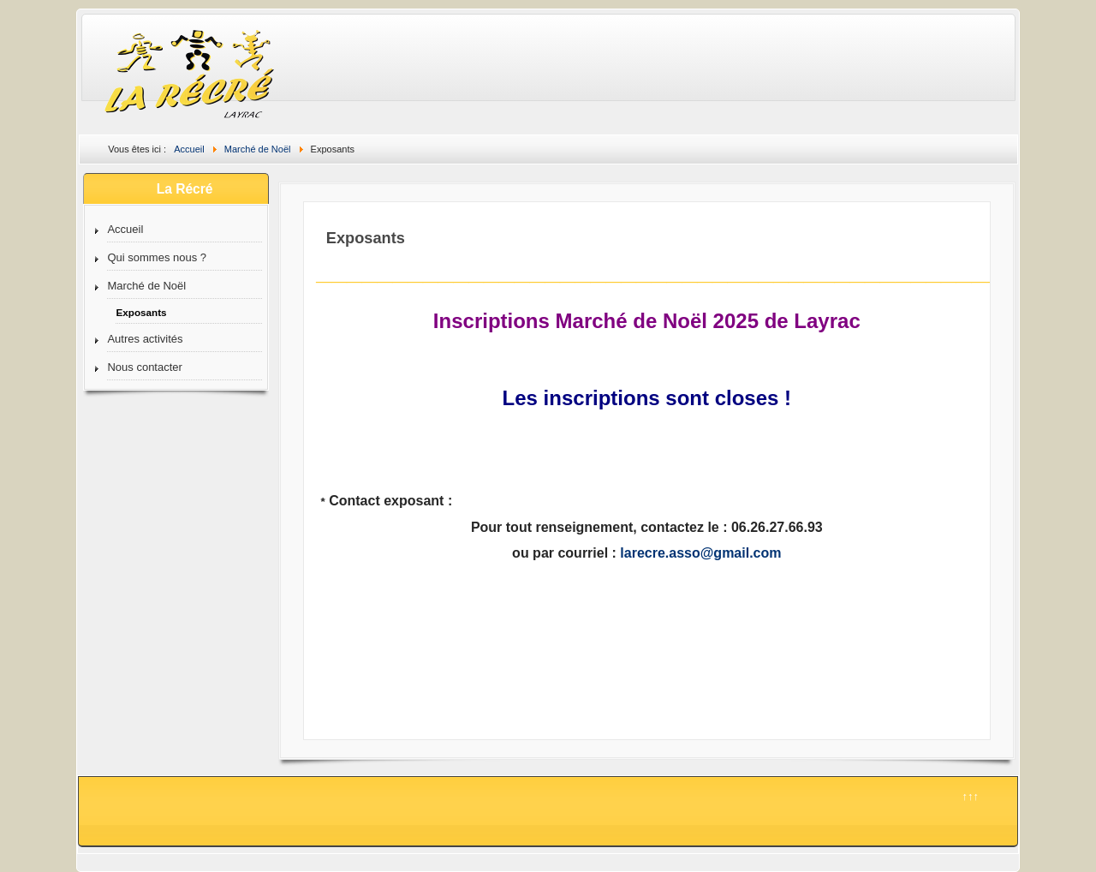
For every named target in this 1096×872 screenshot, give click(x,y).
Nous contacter (144, 367)
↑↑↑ (970, 796)
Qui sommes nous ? (156, 257)
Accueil (125, 229)
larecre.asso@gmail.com (700, 553)
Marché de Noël (146, 285)
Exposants (141, 312)
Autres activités (144, 338)
